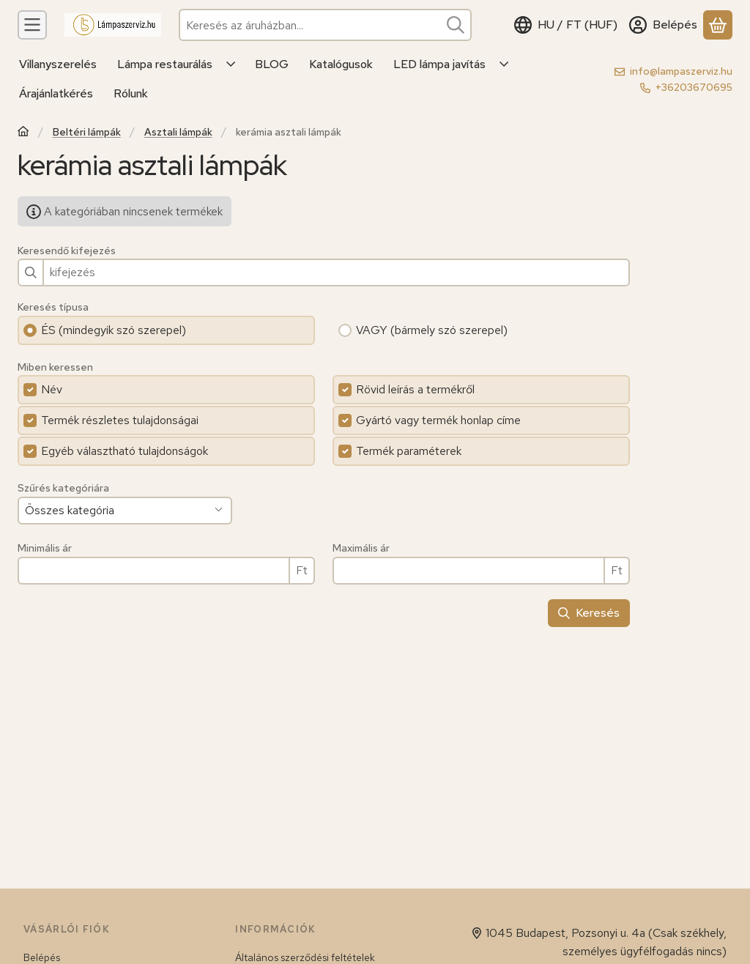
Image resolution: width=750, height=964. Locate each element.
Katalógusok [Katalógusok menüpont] (341, 64)
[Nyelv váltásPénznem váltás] (565, 25)
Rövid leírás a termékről (415, 389)
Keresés (589, 612)
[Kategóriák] (32, 25)
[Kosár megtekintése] (717, 25)
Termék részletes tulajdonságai (119, 420)
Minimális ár (45, 548)
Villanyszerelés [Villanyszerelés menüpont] (58, 64)
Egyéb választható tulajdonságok (124, 451)
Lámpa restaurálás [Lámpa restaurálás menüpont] (164, 64)
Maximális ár (361, 548)
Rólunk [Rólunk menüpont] (131, 93)
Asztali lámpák (178, 132)
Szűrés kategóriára (63, 488)
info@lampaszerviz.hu (681, 71)
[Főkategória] (23, 133)
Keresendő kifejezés (67, 251)
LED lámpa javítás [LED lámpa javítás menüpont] (439, 64)
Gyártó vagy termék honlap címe (438, 420)
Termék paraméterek (408, 451)
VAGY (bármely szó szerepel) (432, 330)
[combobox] (325, 25)
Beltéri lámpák (87, 132)
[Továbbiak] (231, 64)
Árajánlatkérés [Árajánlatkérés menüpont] (56, 93)
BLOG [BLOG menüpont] (272, 64)
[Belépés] (663, 25)
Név (51, 389)
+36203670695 (694, 87)
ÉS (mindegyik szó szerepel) (113, 330)
